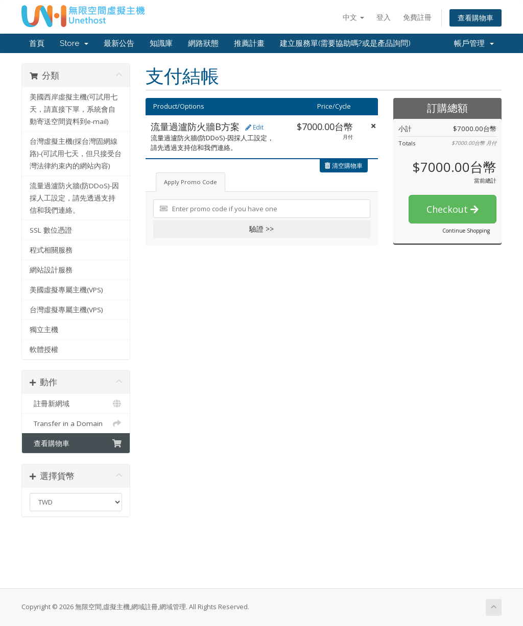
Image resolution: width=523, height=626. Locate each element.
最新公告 (119, 43)
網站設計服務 (51, 269)
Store (74, 43)
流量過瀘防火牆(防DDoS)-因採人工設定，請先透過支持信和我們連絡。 (74, 198)
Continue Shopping (466, 230)
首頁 (36, 43)
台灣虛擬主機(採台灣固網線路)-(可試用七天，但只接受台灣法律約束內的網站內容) (76, 153)
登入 (383, 17)
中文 (353, 17)
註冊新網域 (76, 403)
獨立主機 (44, 329)
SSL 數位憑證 (51, 230)
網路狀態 (203, 43)
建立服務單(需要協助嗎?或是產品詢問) (345, 43)
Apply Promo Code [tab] (190, 182)
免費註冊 (417, 17)
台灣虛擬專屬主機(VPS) (66, 309)
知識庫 (161, 43)
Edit (254, 127)
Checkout (452, 209)
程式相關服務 (51, 250)
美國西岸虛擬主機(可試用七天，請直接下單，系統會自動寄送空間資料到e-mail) (73, 109)
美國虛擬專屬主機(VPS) (66, 289)
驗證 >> (261, 229)
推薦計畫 (249, 43)
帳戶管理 (474, 43)
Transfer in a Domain (76, 423)
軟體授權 (44, 349)
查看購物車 (475, 17)
